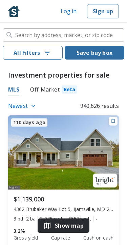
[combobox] (63, 35)
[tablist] (63, 90)
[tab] (53, 90)
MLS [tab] (13, 89)
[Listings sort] (22, 106)
